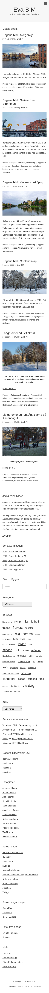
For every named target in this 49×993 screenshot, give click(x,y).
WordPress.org (9, 966)
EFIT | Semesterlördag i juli (15, 560)
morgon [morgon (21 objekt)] (26, 650)
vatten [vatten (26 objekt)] (17, 691)
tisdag (4, 90)
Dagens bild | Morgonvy (17, 35)
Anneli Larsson (9, 792)
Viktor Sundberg (9, 837)
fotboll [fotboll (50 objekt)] (35, 621)
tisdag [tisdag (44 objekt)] (21, 678)
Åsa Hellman (8, 797)
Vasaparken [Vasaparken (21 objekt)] (7, 691)
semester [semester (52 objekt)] (24, 661)
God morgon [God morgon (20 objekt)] (7, 634)
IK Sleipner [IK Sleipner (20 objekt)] (6, 639)
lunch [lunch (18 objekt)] (30, 639)
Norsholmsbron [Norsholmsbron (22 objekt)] (8, 656)
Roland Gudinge (10, 883)
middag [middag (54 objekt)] (7, 650)
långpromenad (8, 320)
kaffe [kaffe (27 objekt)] (15, 639)
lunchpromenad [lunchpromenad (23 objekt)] (8, 644)
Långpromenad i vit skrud (18, 333)
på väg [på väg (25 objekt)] (39, 656)
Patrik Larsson (9, 823)
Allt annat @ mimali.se (12, 852)
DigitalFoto (7, 908)
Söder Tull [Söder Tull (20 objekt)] (32, 668)
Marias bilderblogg (11, 870)
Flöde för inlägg (9, 958)
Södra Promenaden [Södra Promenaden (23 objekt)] (10, 673)
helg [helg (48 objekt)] (17, 634)
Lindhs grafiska (9, 814)
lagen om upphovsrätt (30, 529)
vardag (11, 90)
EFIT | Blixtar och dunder (13, 552)
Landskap (30, 313)
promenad (31, 320)
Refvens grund (36, 248)
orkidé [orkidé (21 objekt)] (31, 656)
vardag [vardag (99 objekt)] (28, 685)
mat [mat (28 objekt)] (30, 644)
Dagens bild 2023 (18, 84)
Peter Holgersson (10, 828)
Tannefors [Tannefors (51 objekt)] (8, 678)
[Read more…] (9, 388)
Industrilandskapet (15, 87)
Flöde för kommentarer (13, 962)
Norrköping (30, 84)
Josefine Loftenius (10, 810)
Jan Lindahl (7, 763)
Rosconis (6, 768)
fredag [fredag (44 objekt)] (6, 627)
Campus (24, 166)
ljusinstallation (34, 166)
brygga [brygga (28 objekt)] (17, 622)
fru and (17, 481)
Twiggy (5, 892)
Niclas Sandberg (10, 819)
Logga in (6, 953)
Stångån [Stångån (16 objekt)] (23, 668)
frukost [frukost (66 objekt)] (18, 627)
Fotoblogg (15, 395)
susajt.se (6, 772)
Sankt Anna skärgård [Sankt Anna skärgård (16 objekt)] (8, 661)
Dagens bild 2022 (18, 163)
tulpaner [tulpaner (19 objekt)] (5, 686)
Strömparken (33, 405)
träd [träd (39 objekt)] (42, 678)
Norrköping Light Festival (30, 169)
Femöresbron (7, 481)
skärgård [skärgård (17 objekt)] (40, 661)
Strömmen (39, 87)
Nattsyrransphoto (10, 879)
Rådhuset (6, 405)
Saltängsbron (7, 251)
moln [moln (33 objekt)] (17, 650)
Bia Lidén (6, 857)
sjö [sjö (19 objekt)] (34, 662)
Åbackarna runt (25, 317)
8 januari (14, 317)
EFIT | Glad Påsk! (20, 743)
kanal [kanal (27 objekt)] (23, 639)
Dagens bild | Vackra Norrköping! (23, 182)
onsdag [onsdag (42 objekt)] (21, 655)
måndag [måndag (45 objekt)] (36, 650)
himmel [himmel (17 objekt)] (37, 634)
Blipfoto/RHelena (10, 759)
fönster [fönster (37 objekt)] (29, 628)
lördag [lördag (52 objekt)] (22, 644)
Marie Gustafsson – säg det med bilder (20, 875)
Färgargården (38, 317)
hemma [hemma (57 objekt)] (27, 634)
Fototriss (6, 937)
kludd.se (6, 866)
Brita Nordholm (9, 801)
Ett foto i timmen (10, 933)
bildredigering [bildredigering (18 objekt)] (7, 622)
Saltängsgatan (17, 405)
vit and (35, 481)
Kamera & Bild (9, 917)
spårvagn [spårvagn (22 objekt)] (14, 668)
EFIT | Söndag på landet (13, 565)
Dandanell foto (9, 806)
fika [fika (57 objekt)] (26, 621)
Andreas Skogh (9, 788)
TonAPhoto (7, 832)
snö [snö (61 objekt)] (5, 667)
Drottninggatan (19, 398)
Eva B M (24, 9)
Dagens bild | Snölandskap (19, 261)
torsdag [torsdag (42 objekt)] (32, 678)
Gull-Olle (29, 398)
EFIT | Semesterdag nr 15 (14, 556)
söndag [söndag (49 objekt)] (26, 673)
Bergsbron (15, 166)
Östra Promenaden (30, 402)
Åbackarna (6, 477)
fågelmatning (17, 477)
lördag (5, 169)
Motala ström (28, 87)
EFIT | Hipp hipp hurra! (13, 569)
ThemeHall (36, 986)
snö (37, 320)
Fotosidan (7, 913)
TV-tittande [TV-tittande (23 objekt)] (15, 686)
